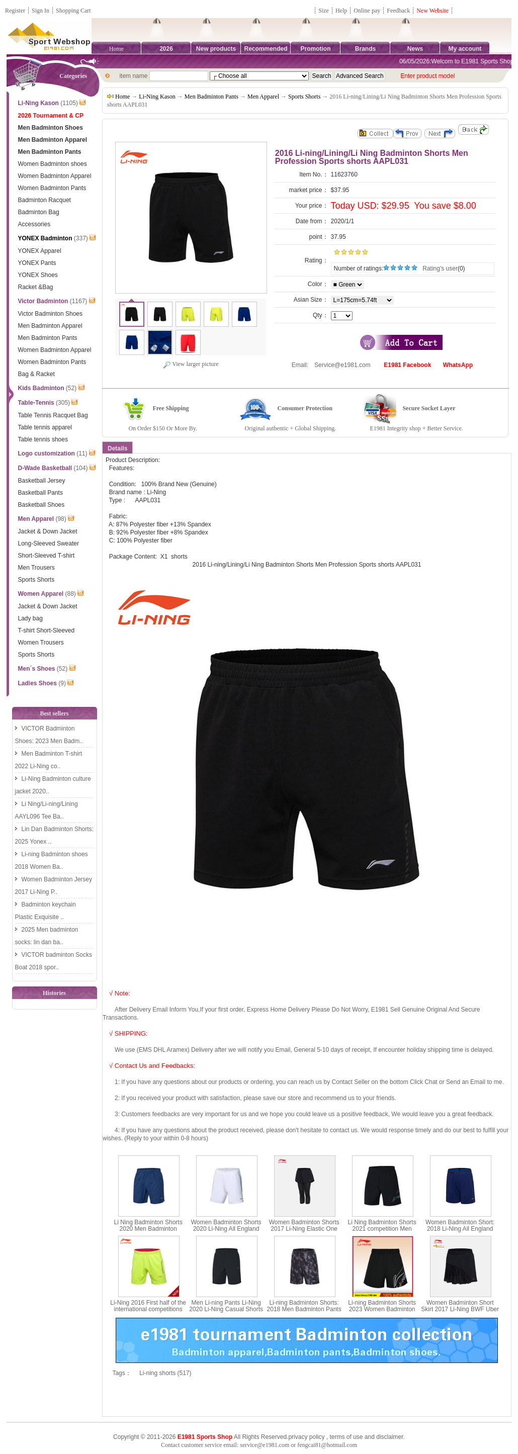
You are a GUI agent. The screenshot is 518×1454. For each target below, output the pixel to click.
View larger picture (190, 364)
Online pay (367, 10)
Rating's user (440, 268)
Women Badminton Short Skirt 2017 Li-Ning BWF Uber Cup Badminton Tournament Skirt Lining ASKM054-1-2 (460, 1312)
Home (116, 48)
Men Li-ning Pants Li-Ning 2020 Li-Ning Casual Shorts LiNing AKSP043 (226, 1309)
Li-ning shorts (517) (165, 1373)
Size (323, 10)
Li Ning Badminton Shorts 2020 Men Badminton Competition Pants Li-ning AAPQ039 (148, 1232)
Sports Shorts (304, 96)
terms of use (346, 1436)
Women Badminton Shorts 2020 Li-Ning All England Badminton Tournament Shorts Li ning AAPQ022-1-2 (226, 1232)
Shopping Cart (73, 10)
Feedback (399, 10)
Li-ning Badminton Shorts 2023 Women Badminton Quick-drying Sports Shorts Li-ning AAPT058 (382, 1312)
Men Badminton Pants (211, 96)
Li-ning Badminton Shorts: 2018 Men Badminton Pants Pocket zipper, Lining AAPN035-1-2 (304, 1312)
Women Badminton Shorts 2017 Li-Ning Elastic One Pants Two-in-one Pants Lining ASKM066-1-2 (304, 1232)
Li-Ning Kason (157, 96)
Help (341, 10)
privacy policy (306, 1436)
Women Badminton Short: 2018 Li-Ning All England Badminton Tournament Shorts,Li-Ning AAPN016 (459, 1232)
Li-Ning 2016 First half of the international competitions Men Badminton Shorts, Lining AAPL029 (148, 1312)
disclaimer (389, 1436)
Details (117, 448)
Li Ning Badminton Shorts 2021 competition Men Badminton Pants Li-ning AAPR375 (382, 1232)
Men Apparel (263, 96)
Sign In (40, 10)
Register (15, 10)
